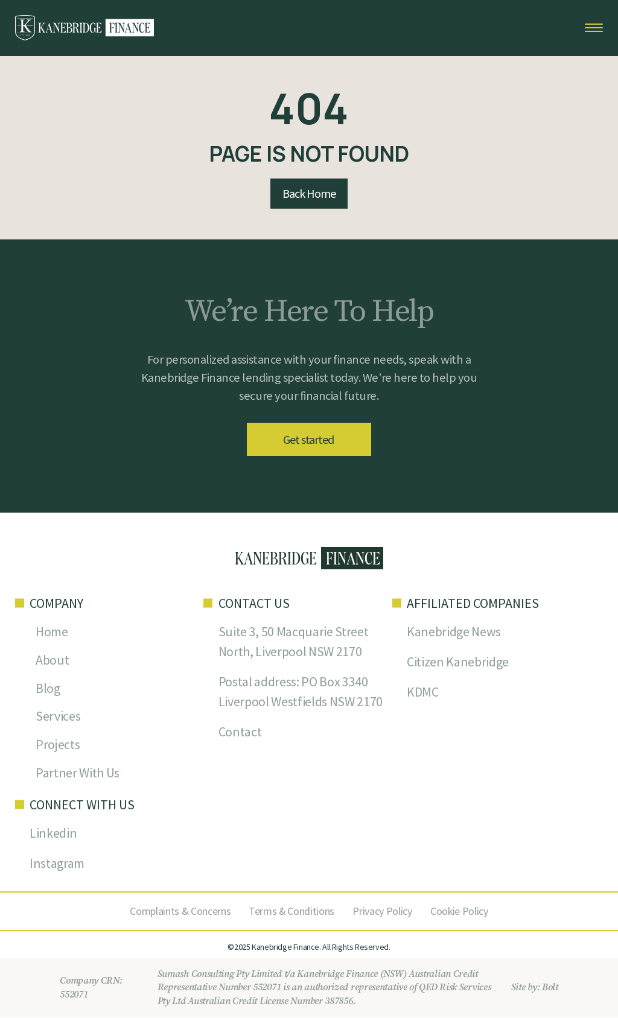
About (52, 660)
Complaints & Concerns (179, 911)
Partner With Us (77, 773)
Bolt (550, 988)
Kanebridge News (454, 632)
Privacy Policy (382, 911)
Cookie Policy (459, 911)
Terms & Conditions (291, 911)
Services (58, 717)
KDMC (423, 692)
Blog (48, 688)
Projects (58, 745)
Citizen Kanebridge (458, 662)
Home (52, 632)
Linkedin (53, 834)
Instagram (57, 864)
